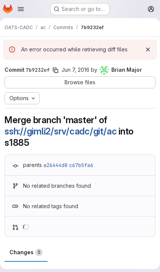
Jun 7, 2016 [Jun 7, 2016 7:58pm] (75, 69)
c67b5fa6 (81, 165)
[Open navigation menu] (21, 9)
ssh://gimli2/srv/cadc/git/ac (61, 131)
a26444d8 (55, 165)
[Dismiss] (147, 49)
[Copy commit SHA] (55, 70)
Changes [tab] (26, 252)
